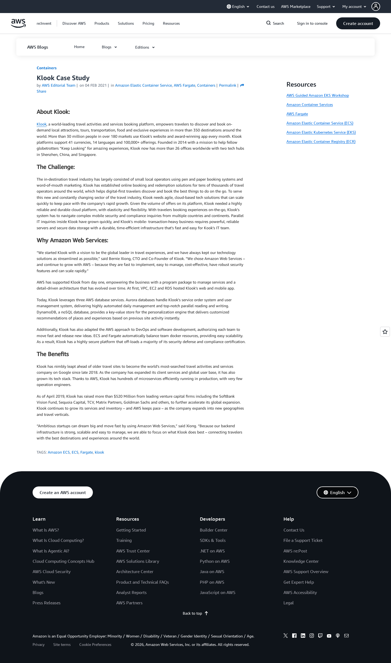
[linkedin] (303, 636)
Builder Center (214, 530)
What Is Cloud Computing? (58, 540)
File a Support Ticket (303, 540)
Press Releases (47, 602)
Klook (41, 124)
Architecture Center (134, 571)
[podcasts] (338, 636)
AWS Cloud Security (52, 571)
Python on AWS (215, 561)
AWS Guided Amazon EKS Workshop (317, 95)
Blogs (38, 592)
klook (99, 452)
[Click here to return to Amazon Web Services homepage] (18, 26)
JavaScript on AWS (217, 592)
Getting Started (131, 530)
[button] (381, 6)
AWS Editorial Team (58, 85)
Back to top (196, 613)
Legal (288, 602)
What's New (44, 582)
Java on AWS (212, 571)
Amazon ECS (59, 452)
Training (124, 540)
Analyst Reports (131, 592)
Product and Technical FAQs (142, 582)
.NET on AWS (212, 551)
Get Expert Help (298, 582)
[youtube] (329, 636)
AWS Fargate (297, 113)
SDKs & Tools (213, 540)
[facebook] (294, 636)
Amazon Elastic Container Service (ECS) (319, 123)
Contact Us (293, 530)
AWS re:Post (295, 551)
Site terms (62, 644)
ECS (75, 452)
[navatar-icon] (375, 6)
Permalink (227, 85)
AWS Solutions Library (137, 561)
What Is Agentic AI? (51, 551)
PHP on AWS (212, 582)
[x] (285, 636)
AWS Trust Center (133, 551)
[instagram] (312, 636)
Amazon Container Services (309, 104)
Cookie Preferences (95, 644)
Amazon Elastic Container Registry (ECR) (320, 141)
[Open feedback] (385, 332)
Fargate (86, 452)
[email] (346, 636)
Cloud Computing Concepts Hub (63, 561)
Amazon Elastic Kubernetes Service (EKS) (321, 132)
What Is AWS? (46, 530)
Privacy (39, 644)
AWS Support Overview (305, 571)
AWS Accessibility (300, 592)
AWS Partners (129, 602)
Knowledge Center (301, 561)
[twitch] (320, 636)
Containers (46, 67)
